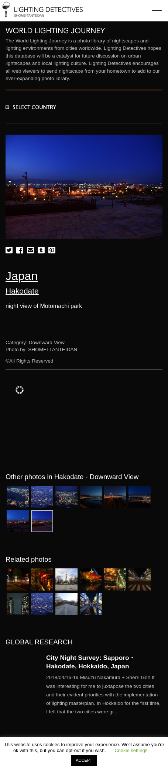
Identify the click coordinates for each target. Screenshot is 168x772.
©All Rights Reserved (29, 361)
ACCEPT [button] (84, 760)
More (104, 694)
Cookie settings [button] (130, 750)
